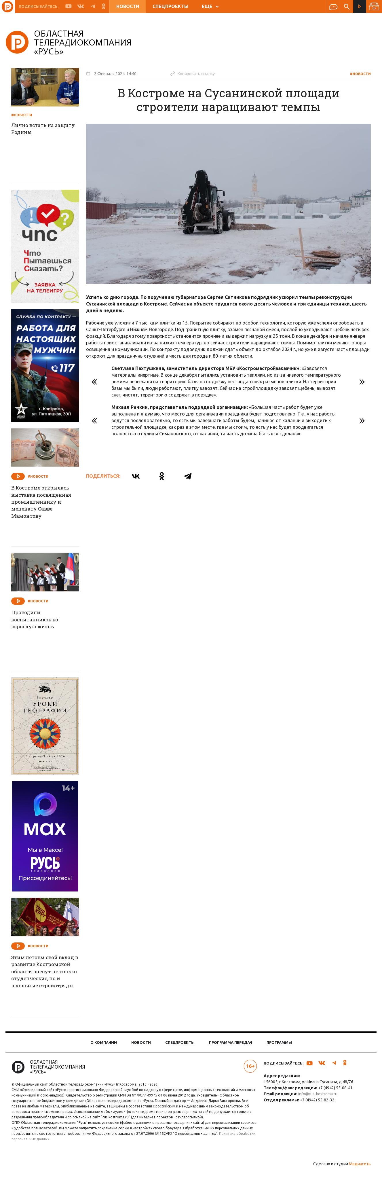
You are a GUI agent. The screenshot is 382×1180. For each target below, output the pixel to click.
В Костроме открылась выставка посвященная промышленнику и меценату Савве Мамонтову (47, 503)
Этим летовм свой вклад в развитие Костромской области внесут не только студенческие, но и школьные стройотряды (49, 976)
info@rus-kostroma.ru (316, 1097)
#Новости (356, 74)
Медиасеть (356, 1172)
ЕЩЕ (210, 6)
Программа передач (230, 1046)
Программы (279, 1046)
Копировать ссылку (196, 73)
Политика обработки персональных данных (68, 1148)
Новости (127, 6)
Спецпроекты (171, 6)
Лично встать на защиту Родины (49, 129)
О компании (103, 1046)
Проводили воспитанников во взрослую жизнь (40, 620)
